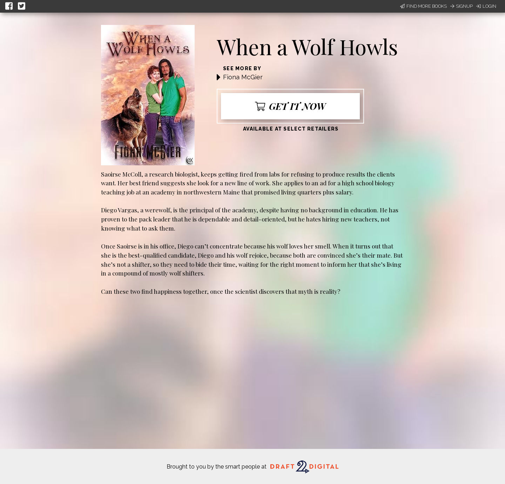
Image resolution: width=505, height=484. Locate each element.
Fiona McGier (243, 77)
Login (486, 6)
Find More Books (423, 6)
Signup (461, 6)
